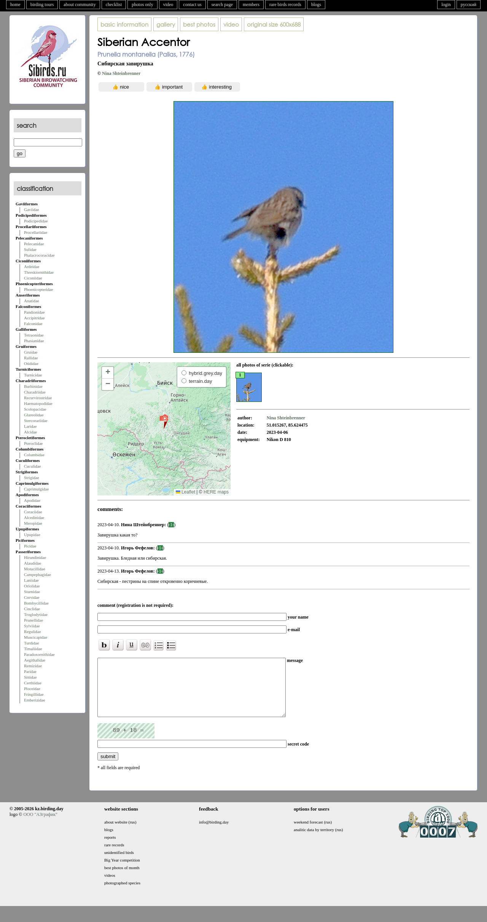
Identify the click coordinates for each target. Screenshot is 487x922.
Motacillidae (34, 569)
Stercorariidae (36, 420)
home (15, 4)
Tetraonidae (34, 335)
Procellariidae (35, 232)
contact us (192, 4)
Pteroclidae (33, 443)
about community (79, 4)
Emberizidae (34, 700)
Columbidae (34, 454)
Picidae (30, 546)
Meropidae (33, 523)
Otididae (31, 363)
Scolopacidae (35, 409)
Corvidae (31, 597)
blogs (316, 4)
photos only (142, 4)
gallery (165, 24)
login (446, 4)
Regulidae (32, 631)
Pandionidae (34, 312)
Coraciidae (33, 511)
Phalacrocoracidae (39, 255)
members (251, 4)
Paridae (30, 671)
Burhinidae (33, 386)
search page (222, 4)
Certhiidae (32, 683)
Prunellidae (33, 620)
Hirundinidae (35, 557)
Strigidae (31, 477)
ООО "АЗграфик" (40, 825)
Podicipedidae (36, 221)
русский (468, 4)
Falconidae (33, 323)
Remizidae (33, 665)
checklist (114, 4)
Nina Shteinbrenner (121, 73)
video (168, 4)
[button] (164, 421)
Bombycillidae (36, 603)
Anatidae (31, 300)
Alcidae (30, 432)
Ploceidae (32, 688)
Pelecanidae (34, 243)
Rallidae (31, 357)
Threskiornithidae (39, 272)
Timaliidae (33, 648)
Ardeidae (31, 266)
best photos (199, 24)
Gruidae (30, 352)
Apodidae (32, 500)
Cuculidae (32, 466)
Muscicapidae (35, 637)
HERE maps (216, 492)
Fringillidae (33, 694)
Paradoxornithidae (39, 654)
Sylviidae (32, 626)
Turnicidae (33, 375)
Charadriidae (35, 392)
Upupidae (32, 534)
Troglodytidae (36, 614)
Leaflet (185, 492)
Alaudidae (32, 563)
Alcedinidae (34, 517)
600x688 (274, 24)
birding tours (42, 4)
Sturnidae (32, 591)
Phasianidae (34, 340)
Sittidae (30, 677)
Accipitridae (34, 318)
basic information (124, 24)
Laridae (30, 426)
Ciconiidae (33, 278)
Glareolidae (33, 415)
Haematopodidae (38, 403)
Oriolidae (32, 586)
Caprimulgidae (36, 489)
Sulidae (30, 249)
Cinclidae (32, 608)
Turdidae (31, 643)
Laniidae (31, 580)
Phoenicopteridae (38, 289)
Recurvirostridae (38, 397)
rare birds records (285, 4)
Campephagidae (37, 574)
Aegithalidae (34, 660)
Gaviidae (31, 209)
